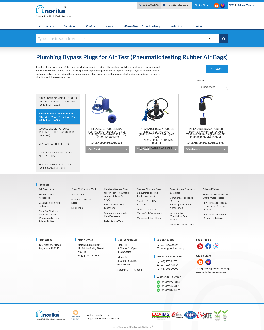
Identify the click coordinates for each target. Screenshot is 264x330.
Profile (90, 26)
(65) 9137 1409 (168, 290)
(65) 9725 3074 (167, 261)
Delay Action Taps (113, 221)
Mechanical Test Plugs (54, 144)
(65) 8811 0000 (167, 268)
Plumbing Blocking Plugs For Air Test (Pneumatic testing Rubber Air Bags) (58, 101)
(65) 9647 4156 (167, 264)
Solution (176, 26)
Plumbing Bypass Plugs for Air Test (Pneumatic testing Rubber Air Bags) (57, 116)
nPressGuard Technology (141, 26)
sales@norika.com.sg (179, 5)
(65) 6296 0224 (151, 5)
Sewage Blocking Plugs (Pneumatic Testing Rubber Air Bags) (56, 132)
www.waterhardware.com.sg (211, 271)
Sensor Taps (77, 194)
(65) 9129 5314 (168, 282)
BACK (217, 69)
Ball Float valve (46, 189)
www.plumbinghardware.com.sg (213, 268)
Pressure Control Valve (182, 224)
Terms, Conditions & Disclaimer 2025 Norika (132, 327)
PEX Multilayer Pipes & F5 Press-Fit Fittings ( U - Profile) (215, 206)
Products (46, 26)
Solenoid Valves (211, 189)
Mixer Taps (77, 207)
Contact (198, 26)
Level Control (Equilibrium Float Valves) (179, 216)
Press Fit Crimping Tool (83, 189)
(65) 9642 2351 (168, 286)
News (109, 26)
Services (70, 26)
